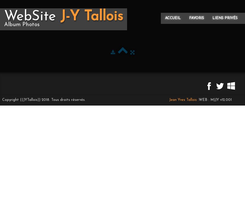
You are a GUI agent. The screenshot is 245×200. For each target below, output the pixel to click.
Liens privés (225, 18)
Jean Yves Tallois (183, 100)
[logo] (63, 19)
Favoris (196, 18)
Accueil (173, 18)
